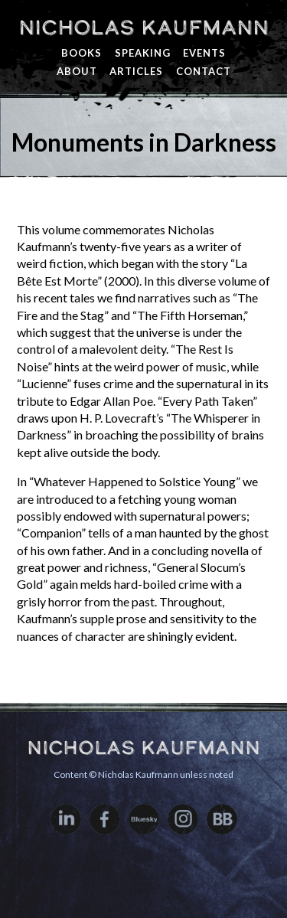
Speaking (143, 53)
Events (204, 53)
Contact (203, 71)
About (77, 71)
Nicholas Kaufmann (143, 27)
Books (81, 53)
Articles (136, 71)
